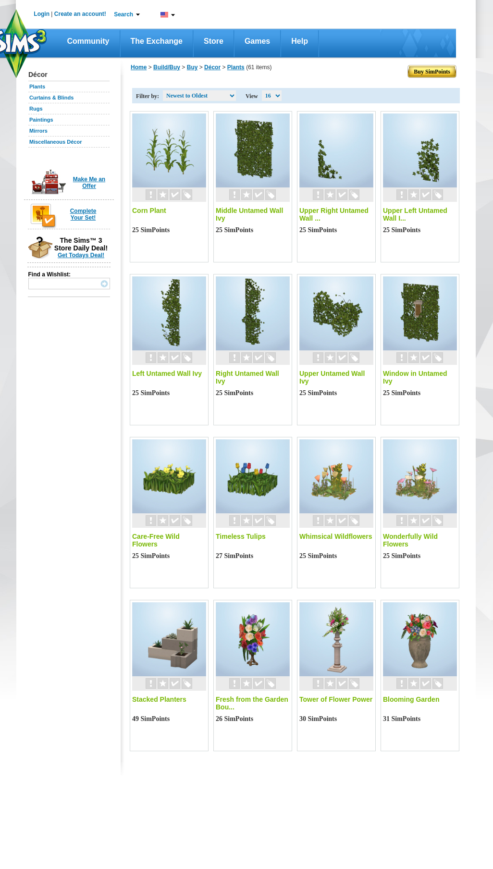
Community (88, 41)
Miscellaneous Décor (55, 142)
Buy (192, 67)
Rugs (36, 109)
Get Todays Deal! (81, 255)
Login (41, 14)
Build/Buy (166, 67)
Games (257, 41)
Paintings (41, 120)
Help (299, 41)
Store (213, 41)
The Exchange (157, 41)
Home (139, 67)
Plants (37, 86)
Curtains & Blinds (51, 97)
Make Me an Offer (89, 182)
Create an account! (80, 14)
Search (123, 14)
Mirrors (38, 131)
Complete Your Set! (83, 214)
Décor (212, 67)
